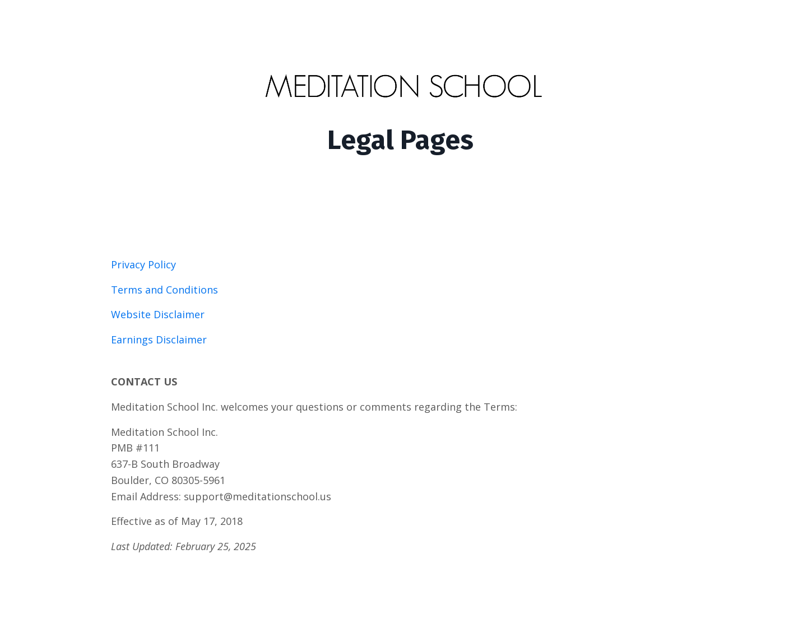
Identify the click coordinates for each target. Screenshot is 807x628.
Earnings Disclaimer (159, 339)
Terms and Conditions (164, 289)
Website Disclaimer (158, 314)
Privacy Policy (143, 264)
